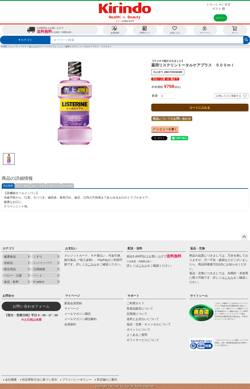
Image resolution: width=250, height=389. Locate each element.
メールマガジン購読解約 (80, 319)
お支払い (71, 248)
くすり (37, 256)
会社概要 (11, 379)
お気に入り (175, 30)
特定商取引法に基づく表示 (39, 379)
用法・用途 (22, 185)
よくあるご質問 (137, 334)
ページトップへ (244, 237)
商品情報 (67, 185)
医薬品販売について (140, 308)
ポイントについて (138, 329)
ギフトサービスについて (143, 340)
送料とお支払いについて (143, 319)
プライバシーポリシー (77, 379)
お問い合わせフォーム (31, 306)
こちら (92, 264)
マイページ (205, 30)
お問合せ (8, 295)
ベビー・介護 (13, 275)
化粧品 (8, 263)
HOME (4, 46)
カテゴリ (8, 248)
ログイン (220, 17)
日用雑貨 (39, 269)
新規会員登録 (73, 303)
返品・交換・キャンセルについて (149, 324)
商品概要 (8, 185)
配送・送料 (135, 248)
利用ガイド (145, 30)
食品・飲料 (11, 281)
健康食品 (10, 256)
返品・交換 (197, 248)
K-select (38, 281)
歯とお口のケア (36, 46)
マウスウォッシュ (54, 46)
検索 (246, 39)
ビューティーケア (18, 46)
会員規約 (70, 324)
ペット (37, 275)
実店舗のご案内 (107, 379)
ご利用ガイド (135, 303)
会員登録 (115, 30)
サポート (133, 295)
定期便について (137, 313)
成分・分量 (38, 185)
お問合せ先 (53, 185)
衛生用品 (10, 269)
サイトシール (199, 295)
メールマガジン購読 (77, 313)
